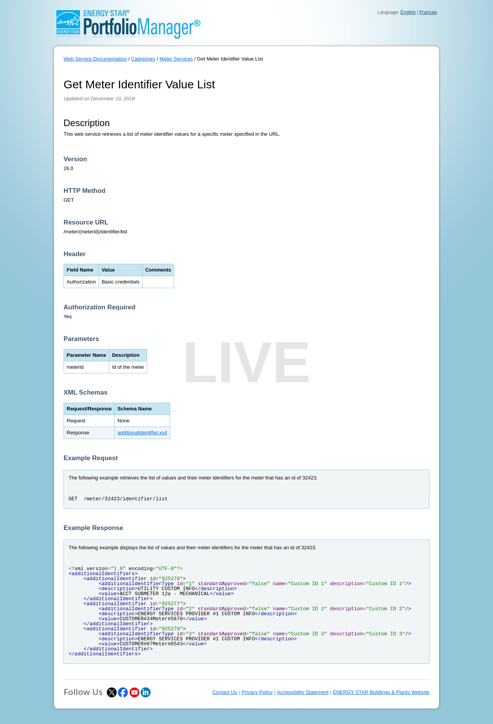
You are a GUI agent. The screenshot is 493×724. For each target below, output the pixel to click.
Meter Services (176, 59)
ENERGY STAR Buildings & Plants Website (381, 692)
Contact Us (224, 692)
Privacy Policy (257, 692)
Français (428, 12)
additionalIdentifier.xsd (142, 432)
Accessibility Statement (303, 692)
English (408, 12)
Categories (143, 59)
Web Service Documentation (95, 59)
